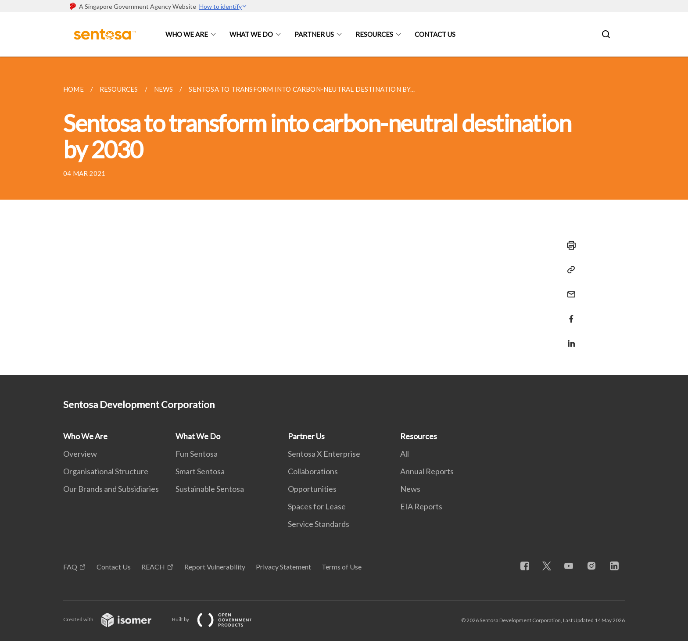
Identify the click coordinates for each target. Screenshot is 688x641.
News (410, 489)
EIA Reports (421, 506)
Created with (114, 619)
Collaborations (313, 471)
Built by (219, 619)
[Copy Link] (568, 269)
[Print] (568, 245)
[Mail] (568, 289)
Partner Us (314, 34)
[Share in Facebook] (568, 313)
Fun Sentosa (197, 453)
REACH (153, 566)
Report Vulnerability (214, 566)
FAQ (70, 566)
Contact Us (435, 34)
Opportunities (312, 489)
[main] (344, 216)
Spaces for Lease (317, 506)
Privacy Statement (283, 566)
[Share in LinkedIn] (568, 338)
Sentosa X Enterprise (324, 453)
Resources (374, 34)
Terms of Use (342, 566)
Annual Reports (427, 471)
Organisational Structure (105, 471)
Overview (80, 453)
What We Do (251, 34)
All (404, 453)
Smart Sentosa (200, 471)
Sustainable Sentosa (210, 489)
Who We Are (186, 34)
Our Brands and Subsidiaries (111, 489)
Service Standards (318, 524)
